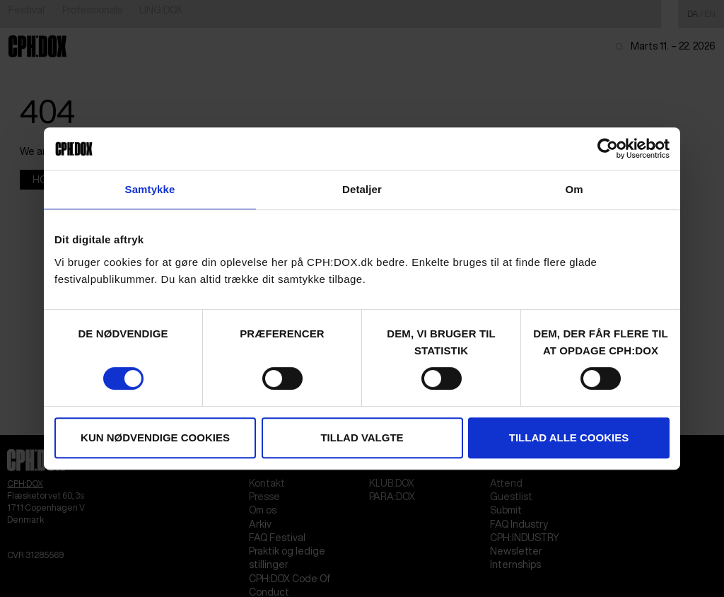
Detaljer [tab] (362, 189)
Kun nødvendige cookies (155, 437)
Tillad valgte (361, 437)
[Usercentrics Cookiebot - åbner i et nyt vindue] (608, 148)
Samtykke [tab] (150, 189)
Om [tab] (574, 189)
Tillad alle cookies (569, 437)
